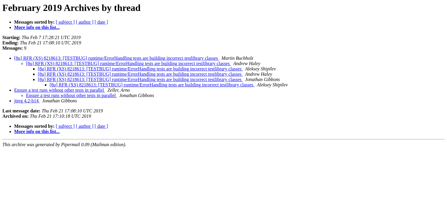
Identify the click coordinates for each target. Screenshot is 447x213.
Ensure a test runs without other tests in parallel (59, 90)
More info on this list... (37, 27)
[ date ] (101, 22)
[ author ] (85, 22)
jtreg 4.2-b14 (27, 100)
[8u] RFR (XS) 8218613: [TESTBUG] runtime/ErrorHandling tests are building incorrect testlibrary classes (116, 58)
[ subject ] (65, 22)
